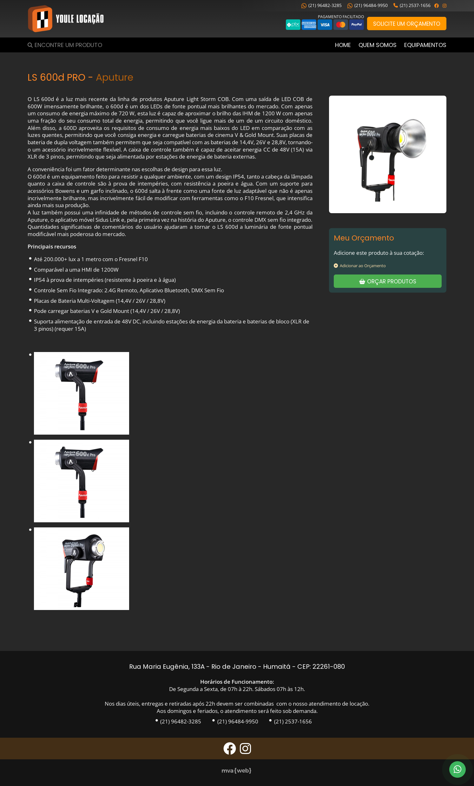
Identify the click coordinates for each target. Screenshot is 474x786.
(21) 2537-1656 (412, 5)
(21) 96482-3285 (321, 5)
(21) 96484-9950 (367, 5)
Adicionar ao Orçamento (360, 265)
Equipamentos (425, 45)
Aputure (114, 77)
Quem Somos (378, 45)
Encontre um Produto (68, 45)
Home (343, 45)
